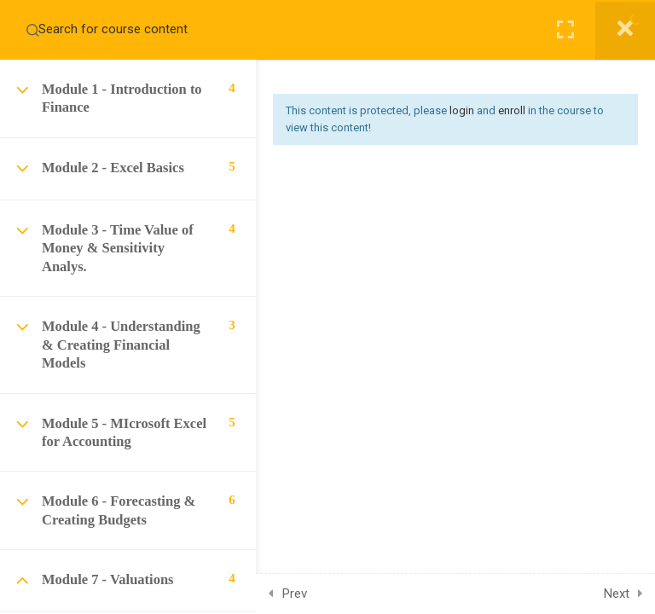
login (461, 110)
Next (616, 593)
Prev (294, 593)
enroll (511, 110)
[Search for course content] (32, 30)
